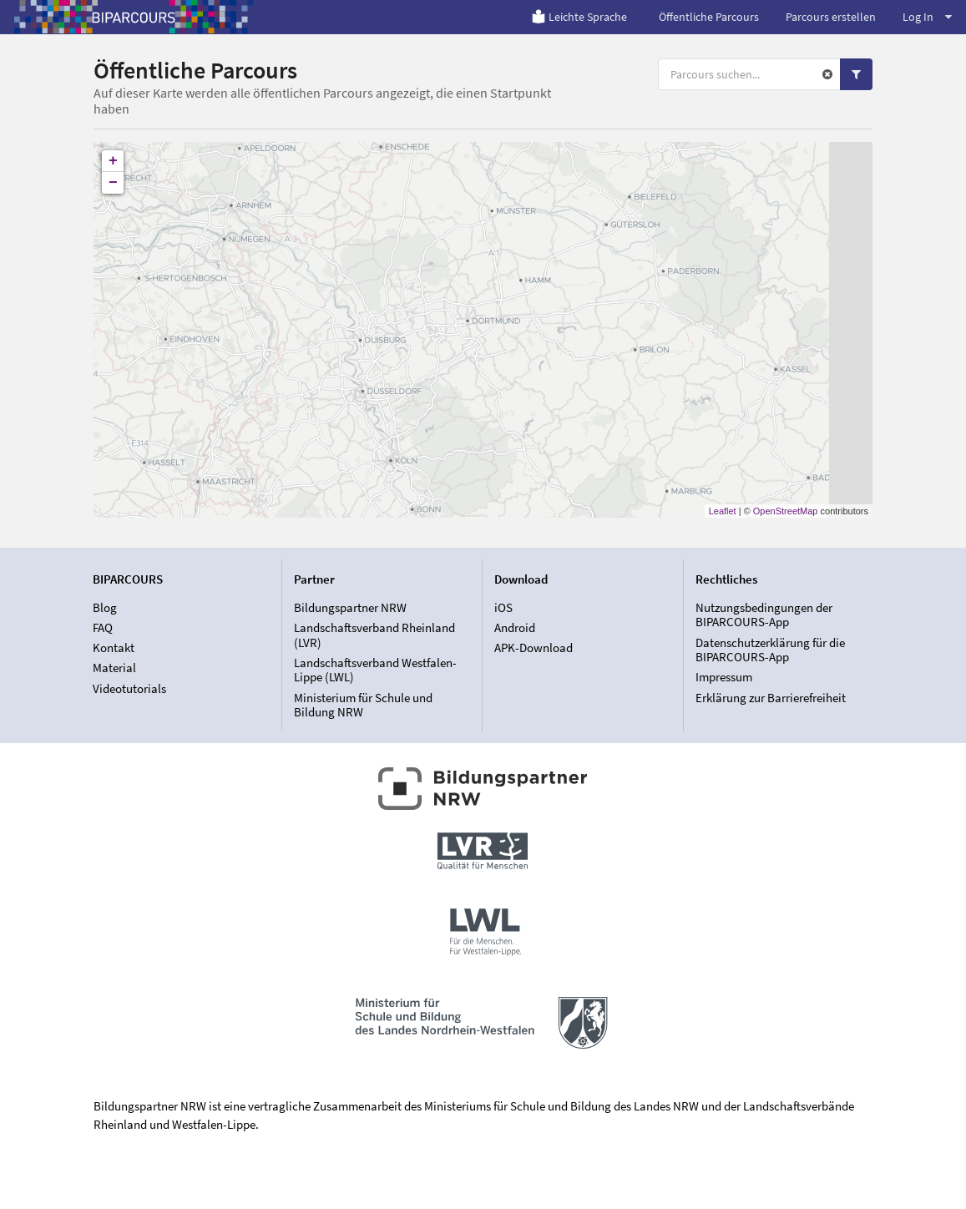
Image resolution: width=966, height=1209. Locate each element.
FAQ (103, 627)
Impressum (723, 677)
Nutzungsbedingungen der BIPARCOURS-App (763, 615)
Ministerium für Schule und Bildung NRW (363, 705)
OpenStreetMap (785, 511)
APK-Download (533, 647)
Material (114, 667)
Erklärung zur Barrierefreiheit (770, 698)
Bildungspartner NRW (350, 607)
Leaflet (722, 511)
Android (514, 627)
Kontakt (113, 647)
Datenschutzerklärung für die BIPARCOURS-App (770, 650)
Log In (927, 16)
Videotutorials (129, 688)
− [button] (113, 183)
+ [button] (113, 161)
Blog (105, 607)
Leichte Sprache (579, 16)
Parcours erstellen (831, 16)
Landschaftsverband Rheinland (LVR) (374, 635)
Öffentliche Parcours (709, 16)
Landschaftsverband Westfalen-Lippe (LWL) (375, 670)
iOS (503, 607)
